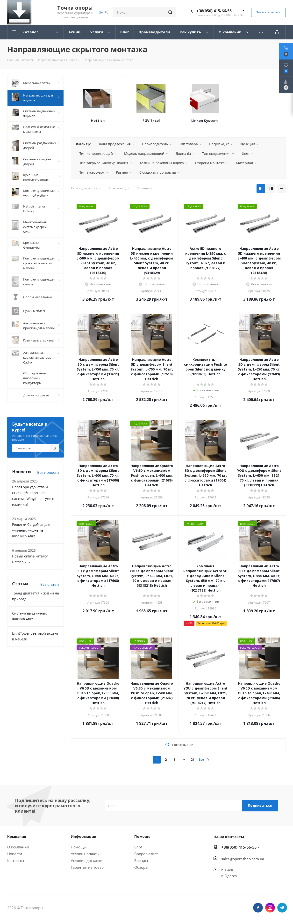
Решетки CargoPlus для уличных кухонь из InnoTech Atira (31, 529)
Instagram (270, 908)
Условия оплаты (85, 853)
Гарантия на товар (87, 867)
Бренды (141, 860)
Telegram (282, 908)
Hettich (98, 120)
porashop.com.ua (249, 858)
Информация (83, 836)
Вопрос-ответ (146, 853)
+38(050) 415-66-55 (214, 11)
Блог (138, 847)
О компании (18, 847)
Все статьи (49, 583)
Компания (16, 836)
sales (225, 858)
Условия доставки (87, 860)
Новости (14, 853)
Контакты (15, 860)
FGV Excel (151, 120)
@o (232, 858)
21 (192, 759)
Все (201, 759)
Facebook (258, 908)
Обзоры (141, 867)
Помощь (78, 847)
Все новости (48, 471)
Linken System (204, 120)
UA (101, 12)
